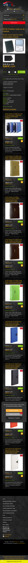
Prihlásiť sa (11, 9)
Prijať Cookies (14, 410)
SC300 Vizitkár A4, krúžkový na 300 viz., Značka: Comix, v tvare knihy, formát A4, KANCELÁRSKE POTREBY (13, 116)
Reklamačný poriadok (7, 520)
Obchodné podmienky (7, 517)
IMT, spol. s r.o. (9, 4)
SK (14, 11)
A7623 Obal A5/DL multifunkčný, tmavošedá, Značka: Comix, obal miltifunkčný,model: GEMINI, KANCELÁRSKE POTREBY (13, 366)
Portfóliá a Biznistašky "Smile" (9, 508)
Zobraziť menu (14, 22)
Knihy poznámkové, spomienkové (10, 510)
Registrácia (18, 9)
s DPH (10, 19)
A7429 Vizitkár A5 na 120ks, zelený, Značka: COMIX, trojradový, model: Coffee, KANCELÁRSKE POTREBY (13, 282)
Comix (8, 99)
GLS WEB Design (21, 543)
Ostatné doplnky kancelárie (8, 513)
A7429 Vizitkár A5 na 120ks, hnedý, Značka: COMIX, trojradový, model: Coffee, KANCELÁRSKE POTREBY (13, 241)
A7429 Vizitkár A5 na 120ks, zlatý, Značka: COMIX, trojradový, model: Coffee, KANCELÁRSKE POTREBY (13, 158)
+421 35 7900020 (7, 534)
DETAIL (19, 138)
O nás (4, 515)
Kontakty (5, 522)
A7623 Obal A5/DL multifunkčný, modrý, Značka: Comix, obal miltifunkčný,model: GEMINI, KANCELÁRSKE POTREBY (13, 324)
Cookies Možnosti (14, 414)
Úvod (4, 499)
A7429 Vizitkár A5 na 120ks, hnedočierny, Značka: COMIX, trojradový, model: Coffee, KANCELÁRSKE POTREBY (12, 199)
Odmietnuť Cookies (14, 418)
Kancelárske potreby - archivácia (9, 501)
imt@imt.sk (6, 536)
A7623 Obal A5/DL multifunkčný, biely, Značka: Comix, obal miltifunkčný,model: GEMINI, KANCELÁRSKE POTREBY (13, 451)
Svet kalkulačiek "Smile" (8, 503)
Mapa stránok (6, 524)
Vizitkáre (9, 98)
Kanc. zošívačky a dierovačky (9, 506)
